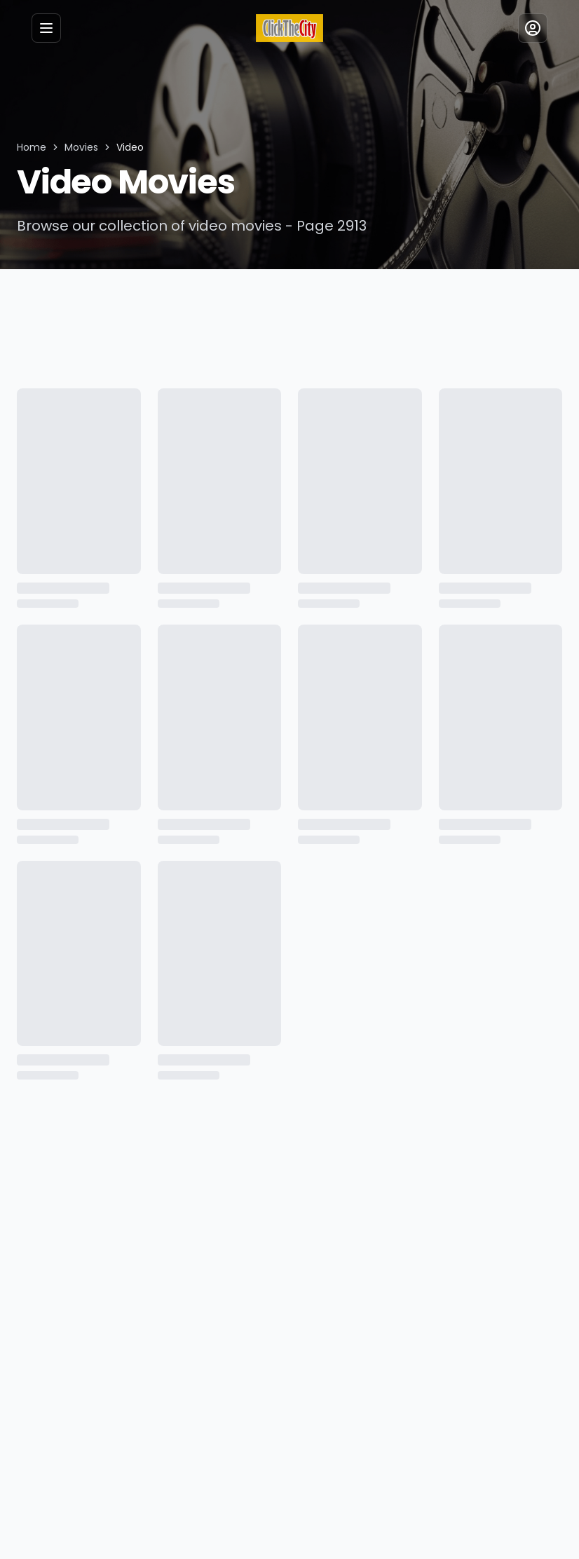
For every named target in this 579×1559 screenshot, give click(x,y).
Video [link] (126, 147)
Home (31, 147)
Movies (79, 147)
